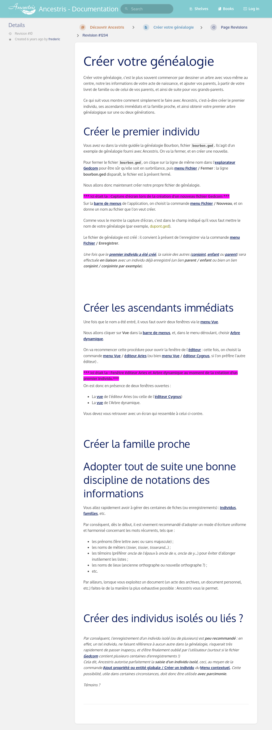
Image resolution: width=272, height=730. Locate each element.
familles (90, 513)
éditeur (194, 349)
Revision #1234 (95, 35)
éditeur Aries (135, 355)
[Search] (126, 9)
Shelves (198, 8)
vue (100, 396)
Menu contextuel (215, 667)
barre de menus (107, 203)
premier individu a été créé (132, 254)
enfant (213, 254)
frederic (54, 39)
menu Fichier (186, 168)
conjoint (198, 254)
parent (231, 254)
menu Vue (209, 322)
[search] (146, 9)
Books (226, 8)
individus (228, 507)
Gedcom (90, 656)
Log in (251, 8)
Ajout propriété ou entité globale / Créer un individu (148, 667)
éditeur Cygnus (196, 355)
